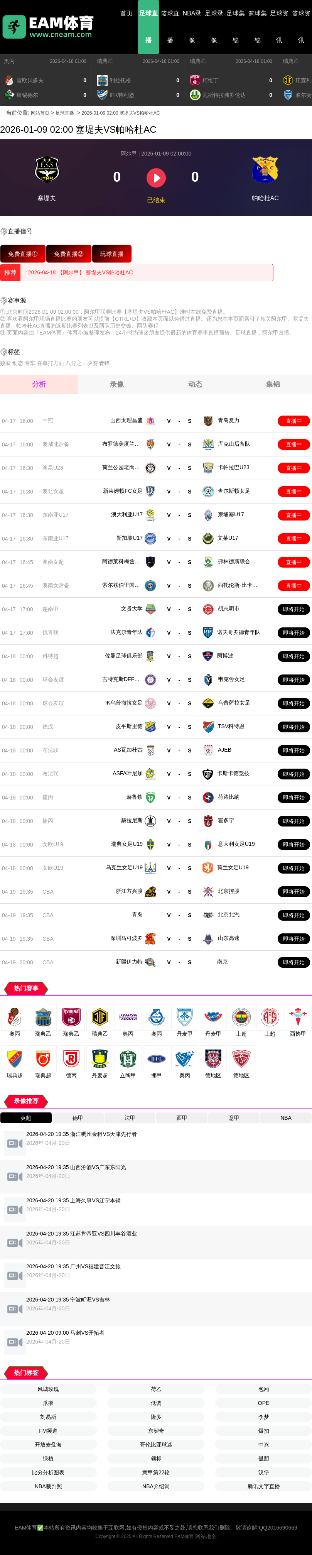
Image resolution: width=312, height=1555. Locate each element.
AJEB (224, 750)
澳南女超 (53, 562)
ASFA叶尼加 (128, 773)
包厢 (263, 1389)
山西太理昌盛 (126, 420)
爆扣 (263, 1431)
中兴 (263, 1445)
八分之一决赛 (82, 363)
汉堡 (263, 1472)
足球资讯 (279, 27)
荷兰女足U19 (233, 867)
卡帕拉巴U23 (234, 467)
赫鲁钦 (134, 797)
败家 (5, 363)
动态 (17, 363)
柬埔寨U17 (231, 514)
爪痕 (48, 1403)
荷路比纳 (228, 797)
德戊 (47, 726)
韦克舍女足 (231, 679)
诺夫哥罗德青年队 (238, 632)
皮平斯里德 (129, 726)
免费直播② (68, 253)
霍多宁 (226, 820)
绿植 (48, 1458)
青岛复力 (228, 420)
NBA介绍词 (156, 1486)
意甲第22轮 (156, 1472)
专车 (30, 363)
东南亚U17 (55, 515)
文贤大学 (132, 608)
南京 (222, 961)
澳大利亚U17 (127, 514)
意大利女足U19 (236, 844)
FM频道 (48, 1431)
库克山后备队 (234, 444)
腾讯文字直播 (264, 1486)
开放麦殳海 (48, 1445)
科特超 (50, 656)
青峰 (104, 363)
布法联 (50, 750)
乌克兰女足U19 (124, 867)
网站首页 (40, 113)
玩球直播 (112, 253)
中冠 (47, 420)
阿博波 (225, 655)
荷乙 (156, 1389)
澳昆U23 (52, 468)
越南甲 (50, 609)
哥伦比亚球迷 (156, 1445)
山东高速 (228, 938)
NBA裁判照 (48, 1486)
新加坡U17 (129, 538)
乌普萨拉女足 (234, 703)
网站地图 (206, 1536)
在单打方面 (50, 363)
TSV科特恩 (231, 726)
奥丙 (9, 61)
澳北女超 (53, 491)
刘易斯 (48, 1417)
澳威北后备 (55, 444)
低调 (156, 1403)
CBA (48, 892)
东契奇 (156, 1431)
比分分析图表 (48, 1472)
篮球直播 (170, 27)
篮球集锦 (257, 27)
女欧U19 (52, 844)
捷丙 (47, 797)
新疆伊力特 (129, 961)
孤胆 (263, 1458)
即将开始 (294, 609)
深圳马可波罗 (126, 938)
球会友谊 (53, 679)
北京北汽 (228, 914)
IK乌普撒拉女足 (124, 703)
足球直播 (148, 27)
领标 (156, 1458)
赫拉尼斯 (132, 820)
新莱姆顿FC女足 (123, 491)
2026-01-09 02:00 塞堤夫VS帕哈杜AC (121, 113)
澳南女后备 (55, 585)
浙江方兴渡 (129, 891)
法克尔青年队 (126, 632)
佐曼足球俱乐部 (124, 655)
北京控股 (228, 891)
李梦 (263, 1417)
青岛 (137, 914)
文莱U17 (228, 538)
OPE (264, 1403)
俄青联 (50, 632)
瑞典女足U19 (127, 844)
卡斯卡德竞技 (233, 773)
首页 (126, 13)
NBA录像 (192, 27)
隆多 (156, 1417)
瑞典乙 (105, 61)
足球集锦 (235, 27)
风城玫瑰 (48, 1389)
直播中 (294, 421)
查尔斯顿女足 (234, 491)
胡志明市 (228, 608)
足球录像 (214, 27)
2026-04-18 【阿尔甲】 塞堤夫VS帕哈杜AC (80, 272)
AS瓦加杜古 (128, 750)
